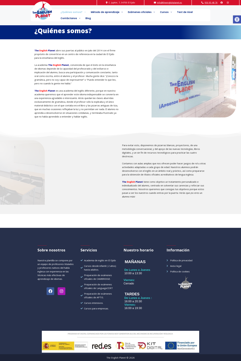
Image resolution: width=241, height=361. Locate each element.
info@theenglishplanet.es (169, 2)
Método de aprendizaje (108, 12)
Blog (88, 18)
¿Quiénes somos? (75, 12)
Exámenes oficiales (143, 12)
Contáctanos (72, 18)
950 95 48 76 (211, 2)
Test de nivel (185, 12)
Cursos (167, 12)
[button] (237, 19)
